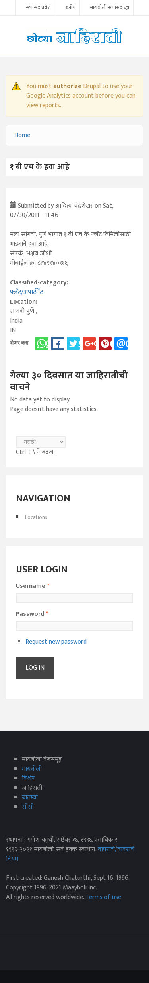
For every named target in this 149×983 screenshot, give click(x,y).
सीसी (28, 807)
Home (22, 135)
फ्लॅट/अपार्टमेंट (26, 292)
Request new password (56, 641)
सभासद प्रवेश (38, 8)
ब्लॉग (70, 8)
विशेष (28, 778)
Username (32, 586)
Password (32, 614)
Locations (36, 517)
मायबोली (32, 769)
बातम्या (30, 797)
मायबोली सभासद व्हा (109, 8)
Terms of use (103, 897)
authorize (67, 86)
